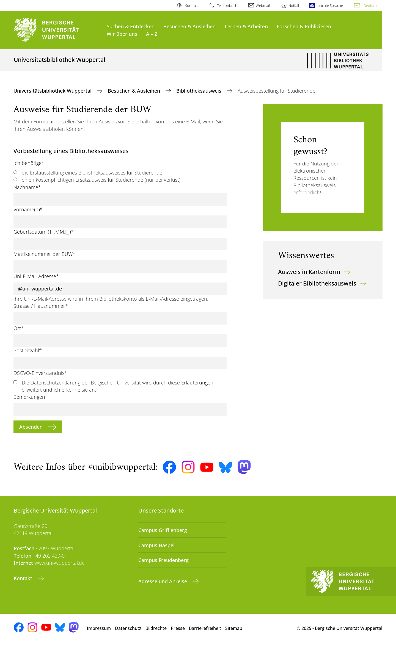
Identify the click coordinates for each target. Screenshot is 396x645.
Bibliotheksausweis (199, 90)
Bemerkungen (29, 397)
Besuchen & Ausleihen (189, 26)
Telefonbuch (227, 5)
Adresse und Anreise (163, 581)
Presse (178, 628)
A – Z (151, 33)
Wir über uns (122, 33)
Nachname (27, 187)
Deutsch (370, 5)
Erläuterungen (197, 382)
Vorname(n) (28, 209)
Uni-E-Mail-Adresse (36, 276)
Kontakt (24, 578)
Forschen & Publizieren (304, 26)
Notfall (293, 5)
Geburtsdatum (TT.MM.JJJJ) (43, 231)
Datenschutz (128, 628)
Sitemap (233, 628)
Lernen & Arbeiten (246, 26)
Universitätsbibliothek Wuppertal (53, 90)
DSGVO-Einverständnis (40, 373)
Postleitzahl (27, 350)
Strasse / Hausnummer (40, 306)
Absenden (31, 426)
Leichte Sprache (330, 5)
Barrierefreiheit (205, 628)
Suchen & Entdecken (131, 26)
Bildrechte (156, 628)
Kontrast (192, 5)
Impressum (99, 628)
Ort (18, 328)
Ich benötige (28, 163)
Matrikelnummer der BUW (44, 254)
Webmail (263, 5)
